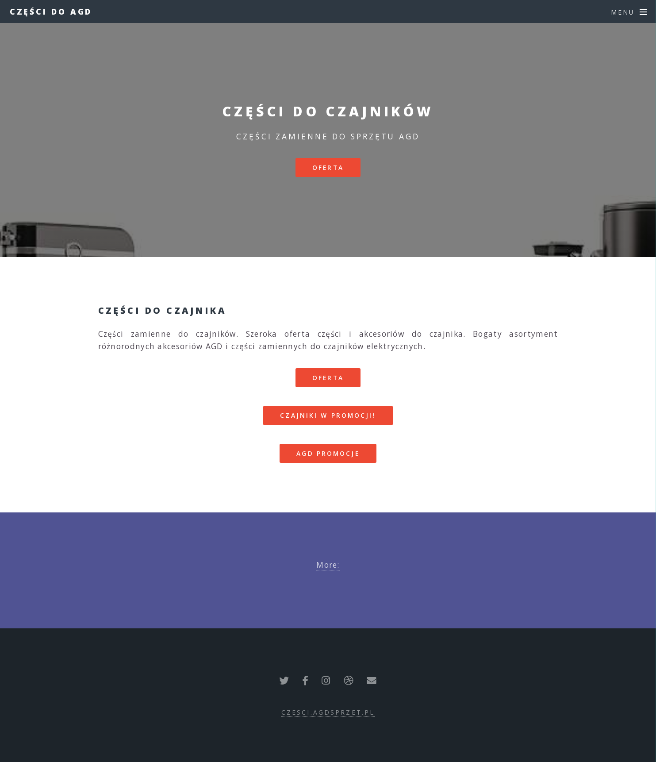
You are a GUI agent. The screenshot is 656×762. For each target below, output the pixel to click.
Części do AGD (51, 11)
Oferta (328, 167)
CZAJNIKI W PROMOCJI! (328, 415)
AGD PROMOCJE (327, 453)
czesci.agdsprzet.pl (328, 712)
